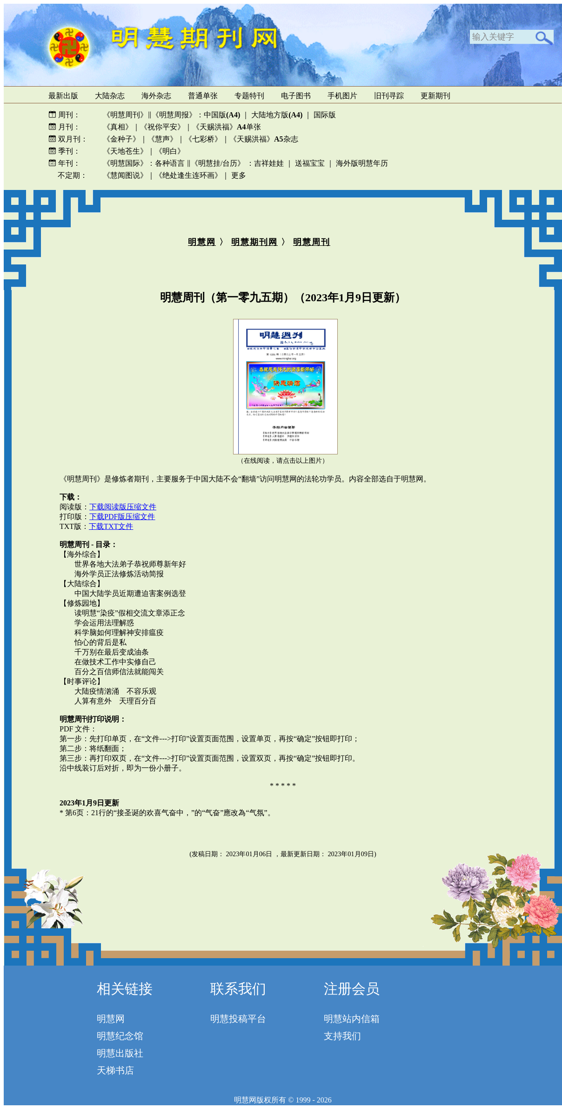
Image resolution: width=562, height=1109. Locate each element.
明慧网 (202, 242)
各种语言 (170, 163)
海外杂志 (156, 96)
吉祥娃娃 (269, 163)
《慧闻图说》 (125, 175)
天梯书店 (115, 1070)
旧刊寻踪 (389, 96)
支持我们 (342, 1036)
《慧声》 (162, 139)
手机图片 (342, 96)
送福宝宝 (310, 163)
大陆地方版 (275, 115)
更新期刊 (435, 96)
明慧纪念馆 (120, 1036)
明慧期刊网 (254, 242)
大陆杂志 (110, 96)
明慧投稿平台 (238, 1019)
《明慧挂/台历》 (218, 163)
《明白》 (170, 151)
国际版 (325, 115)
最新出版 (63, 96)
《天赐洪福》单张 (226, 127)
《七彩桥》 (203, 139)
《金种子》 (121, 139)
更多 (238, 175)
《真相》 (118, 127)
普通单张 (203, 96)
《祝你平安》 (162, 127)
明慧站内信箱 (352, 1019)
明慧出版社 (120, 1053)
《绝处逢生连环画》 (188, 175)
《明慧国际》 (125, 163)
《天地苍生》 (125, 151)
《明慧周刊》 (125, 115)
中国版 (222, 115)
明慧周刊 (311, 242)
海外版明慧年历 (362, 163)
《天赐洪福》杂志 (263, 139)
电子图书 (296, 96)
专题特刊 (249, 96)
